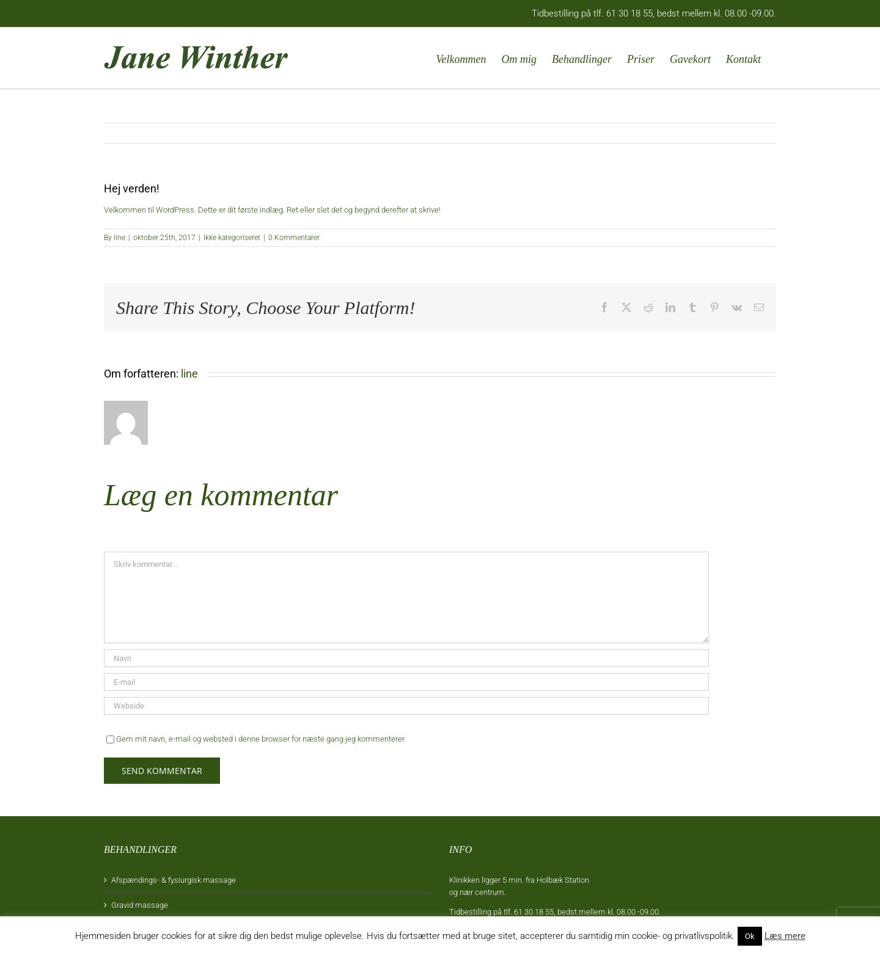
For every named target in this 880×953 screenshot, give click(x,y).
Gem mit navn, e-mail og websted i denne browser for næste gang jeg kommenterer (260, 738)
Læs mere (785, 935)
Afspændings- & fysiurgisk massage (173, 880)
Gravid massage (139, 905)
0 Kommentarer (294, 237)
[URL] (406, 706)
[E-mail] (406, 682)
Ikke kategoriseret (232, 237)
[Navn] (406, 658)
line (119, 237)
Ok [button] (750, 936)
